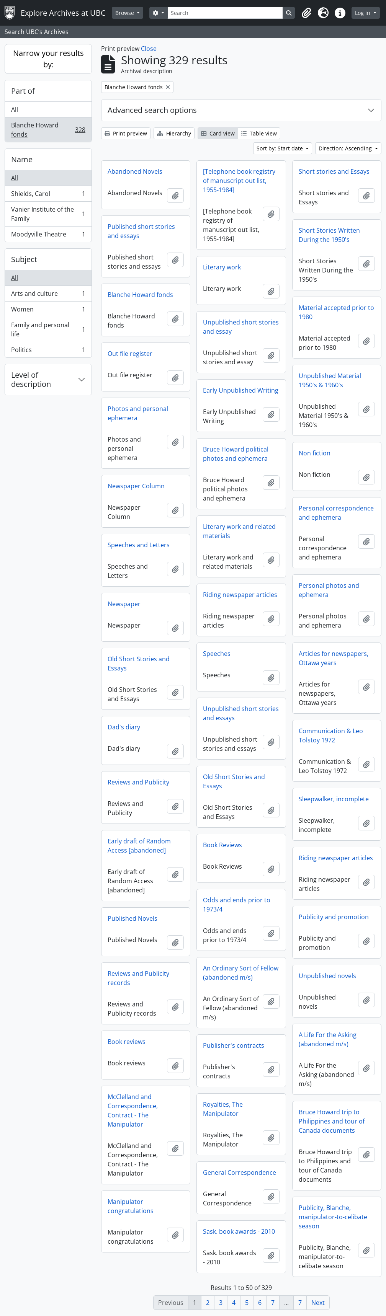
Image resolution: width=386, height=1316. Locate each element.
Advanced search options (152, 110)
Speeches (217, 653)
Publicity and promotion (334, 917)
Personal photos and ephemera (329, 590)
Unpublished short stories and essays (241, 713)
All (14, 109)
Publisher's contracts (233, 1045)
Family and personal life (48, 329)
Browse (125, 12)
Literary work (222, 267)
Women (48, 311)
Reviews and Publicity (138, 782)
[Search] (225, 13)
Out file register (130, 353)
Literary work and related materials (239, 531)
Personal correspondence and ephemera (336, 513)
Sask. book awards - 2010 (239, 1231)
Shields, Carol (48, 195)
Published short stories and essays (141, 231)
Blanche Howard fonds (48, 130)
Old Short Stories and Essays (139, 663)
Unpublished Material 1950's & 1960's (330, 380)
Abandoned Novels (135, 171)
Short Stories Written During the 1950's (329, 235)
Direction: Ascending (346, 148)
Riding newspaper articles (240, 594)
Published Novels (132, 918)
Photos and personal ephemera (138, 413)
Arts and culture (48, 295)
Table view (259, 133)
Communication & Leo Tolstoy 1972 (331, 735)
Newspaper (124, 604)
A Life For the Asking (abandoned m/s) (328, 1039)
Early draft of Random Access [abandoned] (139, 846)
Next (318, 1302)
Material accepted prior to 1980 (336, 312)
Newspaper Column (136, 486)
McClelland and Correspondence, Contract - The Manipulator (133, 1110)
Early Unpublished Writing (240, 390)
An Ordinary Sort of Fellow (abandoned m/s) (240, 973)
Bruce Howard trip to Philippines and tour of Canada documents (332, 1121)
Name (22, 159)
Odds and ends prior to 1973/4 (236, 904)
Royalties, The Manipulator (223, 1109)
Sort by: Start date (280, 148)
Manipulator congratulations (131, 1206)
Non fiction (314, 453)
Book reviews (127, 1041)
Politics (48, 351)
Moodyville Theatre (48, 236)
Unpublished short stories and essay (241, 327)
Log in (363, 12)
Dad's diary (124, 727)
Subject (24, 259)
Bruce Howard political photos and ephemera (235, 454)
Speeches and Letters (139, 545)
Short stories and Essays (334, 171)
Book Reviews (222, 845)
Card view (218, 133)
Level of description (31, 379)
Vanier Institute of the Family (48, 214)
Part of (23, 91)
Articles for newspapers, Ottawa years (333, 658)
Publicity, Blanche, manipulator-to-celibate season (333, 1216)
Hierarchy (174, 133)
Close (149, 48)
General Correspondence (239, 1172)
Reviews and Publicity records (138, 978)
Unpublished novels (327, 976)
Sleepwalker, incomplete (334, 799)
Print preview (126, 133)
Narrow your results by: (48, 59)
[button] (306, 13)
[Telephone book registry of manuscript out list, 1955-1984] (239, 180)
